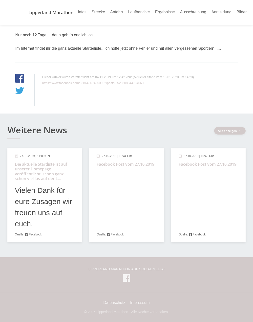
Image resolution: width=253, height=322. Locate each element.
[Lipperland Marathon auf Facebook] (126, 279)
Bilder (242, 12)
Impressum (140, 302)
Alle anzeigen (230, 131)
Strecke (98, 12)
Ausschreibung (193, 12)
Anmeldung (221, 12)
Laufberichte (139, 12)
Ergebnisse (165, 12)
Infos (82, 12)
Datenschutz (114, 302)
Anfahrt (116, 12)
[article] (44, 195)
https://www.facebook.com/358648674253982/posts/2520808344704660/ (93, 83)
